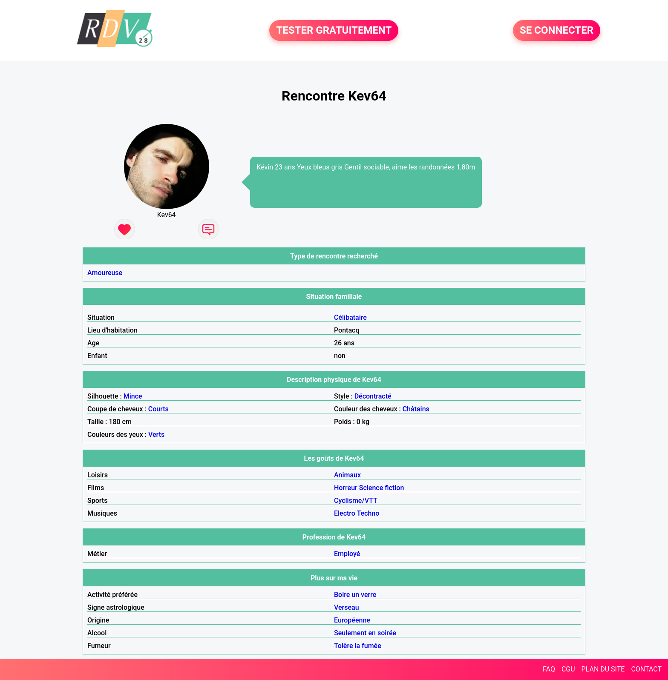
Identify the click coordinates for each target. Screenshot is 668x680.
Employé (347, 554)
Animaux (347, 475)
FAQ (549, 669)
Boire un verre (355, 595)
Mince (133, 396)
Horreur (345, 488)
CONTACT (646, 669)
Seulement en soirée (365, 633)
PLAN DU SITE (603, 669)
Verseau (346, 607)
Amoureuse (104, 273)
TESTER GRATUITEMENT (334, 31)
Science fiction (381, 488)
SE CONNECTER (556, 31)
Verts (156, 434)
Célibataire (350, 317)
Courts (158, 409)
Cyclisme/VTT (355, 500)
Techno (368, 513)
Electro (344, 513)
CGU (568, 669)
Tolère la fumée (357, 646)
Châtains (416, 409)
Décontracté (373, 396)
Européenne (352, 620)
